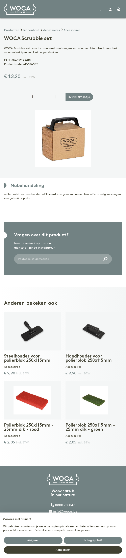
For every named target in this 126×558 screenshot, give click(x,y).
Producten (11, 30)
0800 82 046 (63, 505)
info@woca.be (63, 511)
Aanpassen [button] (63, 549)
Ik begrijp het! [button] (93, 540)
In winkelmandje (79, 97)
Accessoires (51, 30)
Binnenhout (31, 30)
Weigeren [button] (33, 540)
